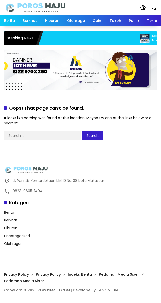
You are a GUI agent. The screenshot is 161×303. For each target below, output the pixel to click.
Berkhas (11, 220)
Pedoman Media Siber (119, 274)
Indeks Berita (80, 274)
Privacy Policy (16, 274)
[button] (143, 8)
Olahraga (12, 243)
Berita (9, 212)
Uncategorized (17, 235)
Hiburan (10, 228)
